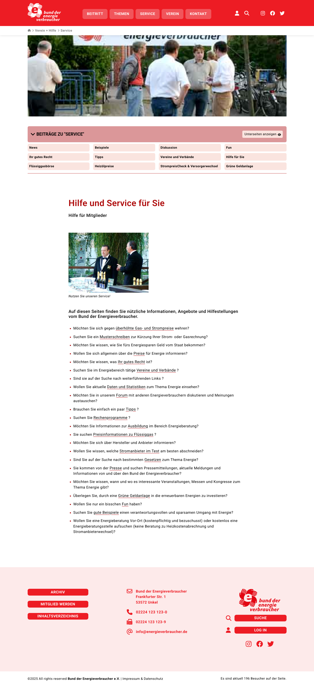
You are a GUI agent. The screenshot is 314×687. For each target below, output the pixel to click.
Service (148, 13)
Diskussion (168, 146)
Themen (122, 13)
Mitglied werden (57, 602)
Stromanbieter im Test (139, 451)
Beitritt (96, 13)
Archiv (58, 590)
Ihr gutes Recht (41, 155)
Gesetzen (152, 459)
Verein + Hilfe (44, 30)
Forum (121, 396)
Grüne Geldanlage (240, 164)
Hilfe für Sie (235, 155)
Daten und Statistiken (125, 388)
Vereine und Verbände (177, 155)
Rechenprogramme (110, 418)
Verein (173, 13)
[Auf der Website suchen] (247, 13)
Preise (139, 355)
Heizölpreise (104, 164)
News (33, 146)
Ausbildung (137, 426)
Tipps (99, 155)
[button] (58, 133)
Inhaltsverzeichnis (57, 614)
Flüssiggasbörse (42, 164)
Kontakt (199, 13)
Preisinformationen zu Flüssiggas (122, 434)
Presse (115, 467)
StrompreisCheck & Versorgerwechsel (175, 166)
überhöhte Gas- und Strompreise (144, 330)
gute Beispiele (106, 511)
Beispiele (102, 146)
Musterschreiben (114, 338)
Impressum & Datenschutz (143, 676)
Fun (229, 146)
